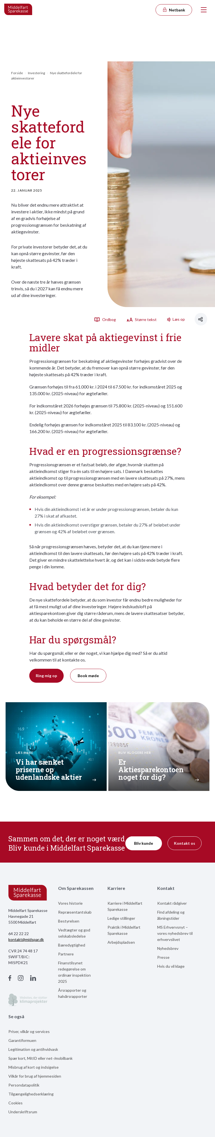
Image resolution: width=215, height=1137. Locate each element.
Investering (36, 73)
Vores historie (70, 903)
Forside (17, 73)
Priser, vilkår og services (29, 1031)
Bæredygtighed (71, 945)
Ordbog (105, 319)
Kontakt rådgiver (172, 903)
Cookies (15, 1102)
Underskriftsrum (22, 1111)
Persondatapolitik (23, 1085)
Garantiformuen (22, 1040)
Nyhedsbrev (167, 948)
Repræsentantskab (75, 912)
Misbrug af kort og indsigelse (33, 1067)
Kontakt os (184, 843)
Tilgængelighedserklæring (31, 1094)
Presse (163, 957)
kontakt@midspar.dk (26, 939)
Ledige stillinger (121, 918)
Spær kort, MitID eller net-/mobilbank (40, 1058)
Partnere (66, 954)
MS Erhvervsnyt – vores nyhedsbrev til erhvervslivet (175, 933)
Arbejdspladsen (121, 942)
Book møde (88, 675)
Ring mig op (46, 675)
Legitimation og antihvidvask (33, 1049)
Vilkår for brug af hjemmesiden (34, 1076)
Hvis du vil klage (171, 966)
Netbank (174, 10)
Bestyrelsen (68, 921)
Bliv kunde (143, 843)
